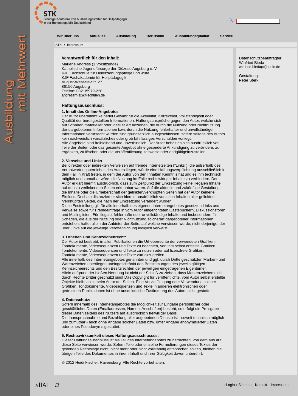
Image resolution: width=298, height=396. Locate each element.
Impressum (75, 45)
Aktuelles (97, 36)
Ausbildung (126, 36)
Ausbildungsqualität (192, 36)
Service (226, 36)
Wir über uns (68, 36)
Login (230, 385)
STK (58, 45)
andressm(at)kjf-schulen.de (83, 95)
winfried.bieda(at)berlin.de (259, 67)
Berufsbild (155, 36)
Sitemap (245, 385)
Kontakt (261, 385)
